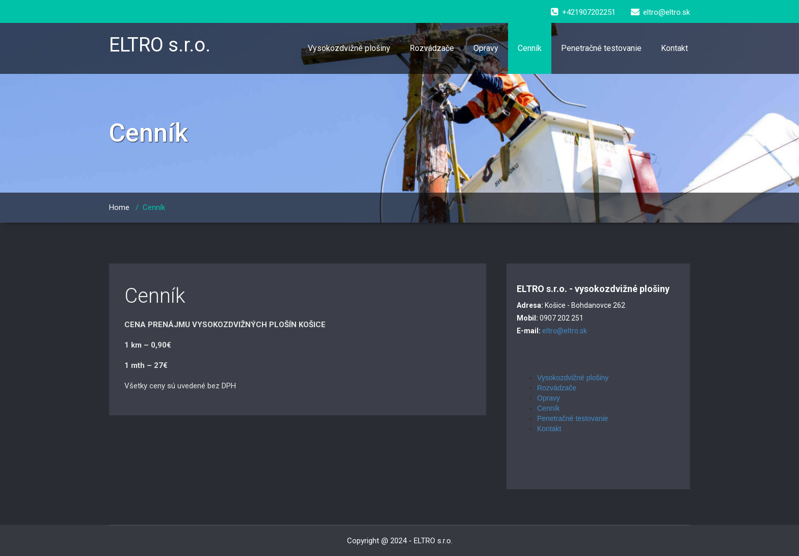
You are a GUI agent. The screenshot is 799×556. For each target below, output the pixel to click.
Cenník (530, 48)
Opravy (485, 48)
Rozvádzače (432, 48)
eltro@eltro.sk (564, 331)
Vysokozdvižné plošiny (349, 48)
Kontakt (674, 48)
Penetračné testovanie (601, 48)
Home (119, 207)
